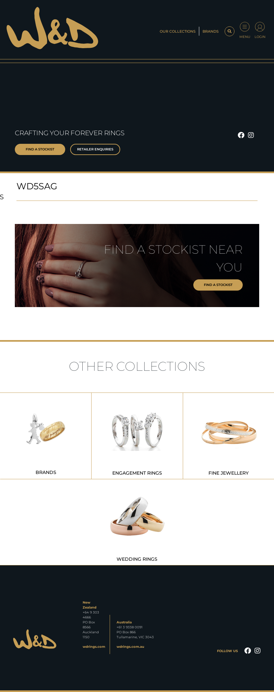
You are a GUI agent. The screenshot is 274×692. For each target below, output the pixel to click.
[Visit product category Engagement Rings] (137, 436)
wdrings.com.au (130, 647)
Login (260, 37)
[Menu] (245, 27)
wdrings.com (94, 647)
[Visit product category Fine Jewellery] (228, 436)
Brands (211, 31)
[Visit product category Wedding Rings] (137, 522)
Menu (244, 37)
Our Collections (178, 31)
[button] (229, 31)
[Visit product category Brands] (45, 435)
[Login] (260, 27)
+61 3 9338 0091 (130, 627)
